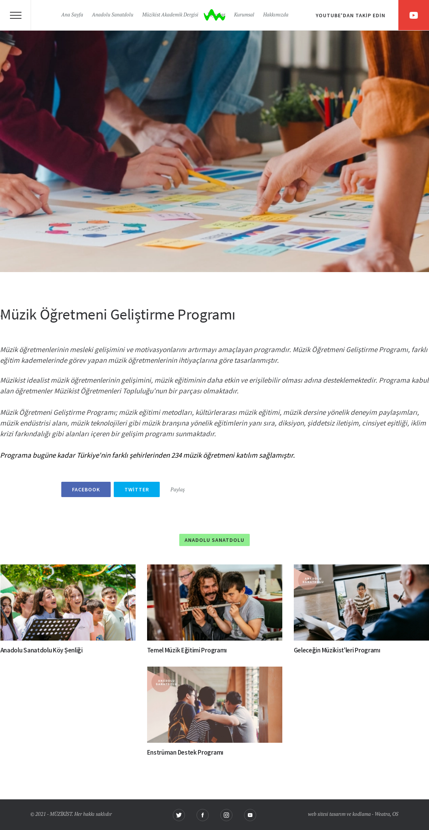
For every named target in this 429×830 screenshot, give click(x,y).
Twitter (136, 489)
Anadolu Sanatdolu (112, 15)
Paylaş (177, 490)
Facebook (86, 489)
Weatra (382, 814)
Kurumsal (244, 15)
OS (395, 814)
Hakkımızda (275, 15)
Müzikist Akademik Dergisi (170, 15)
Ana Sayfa (72, 15)
